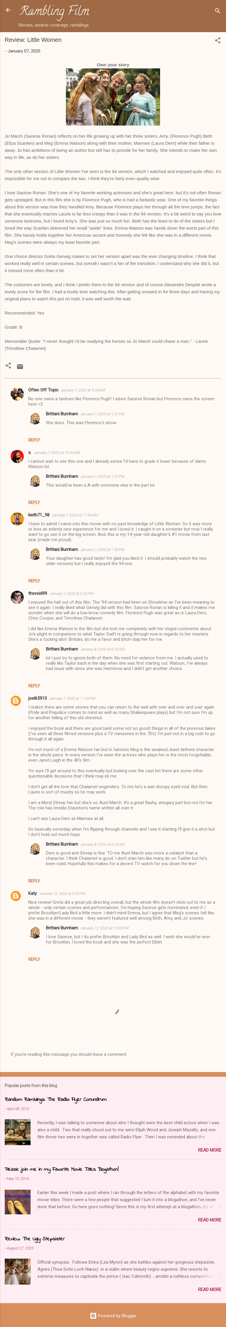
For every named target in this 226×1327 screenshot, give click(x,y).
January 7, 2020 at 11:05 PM (72, 698)
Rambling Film (54, 12)
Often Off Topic (43, 390)
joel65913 (37, 698)
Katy (32, 893)
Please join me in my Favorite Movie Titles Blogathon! (62, 1169)
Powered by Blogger (113, 1315)
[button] (217, 41)
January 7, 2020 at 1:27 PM (102, 414)
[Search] (217, 12)
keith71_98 (38, 515)
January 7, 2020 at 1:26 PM (102, 549)
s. (29, 452)
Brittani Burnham (62, 413)
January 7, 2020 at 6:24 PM (71, 593)
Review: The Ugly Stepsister (35, 1239)
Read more (209, 1150)
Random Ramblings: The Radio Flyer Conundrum (56, 1100)
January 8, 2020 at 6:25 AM (102, 649)
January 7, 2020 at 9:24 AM (83, 390)
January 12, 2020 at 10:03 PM (104, 928)
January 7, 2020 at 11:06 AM (75, 515)
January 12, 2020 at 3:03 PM (62, 893)
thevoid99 (37, 593)
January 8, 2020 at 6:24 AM (102, 844)
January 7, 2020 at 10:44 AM (57, 452)
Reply (34, 440)
